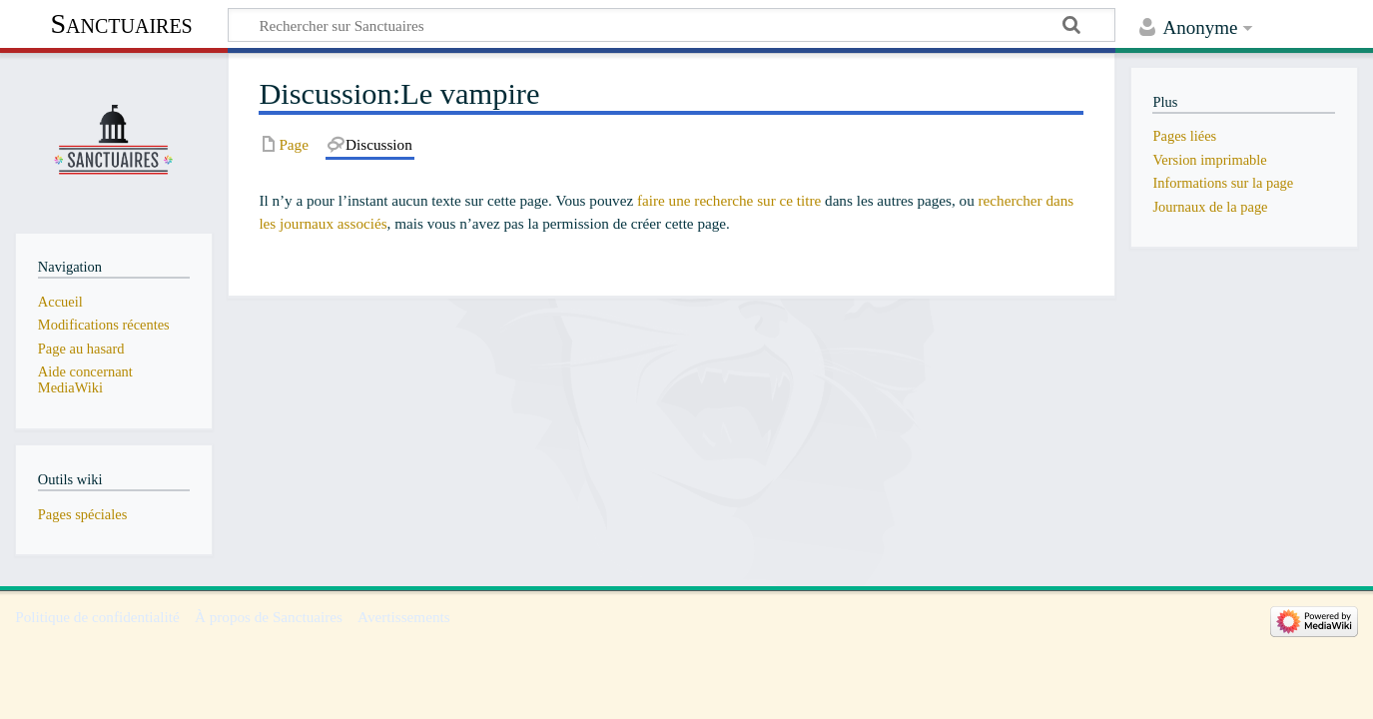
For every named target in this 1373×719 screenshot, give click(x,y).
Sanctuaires (121, 23)
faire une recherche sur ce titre (729, 200)
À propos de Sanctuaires (269, 616)
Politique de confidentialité (97, 616)
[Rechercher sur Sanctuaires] (671, 25)
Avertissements (403, 616)
